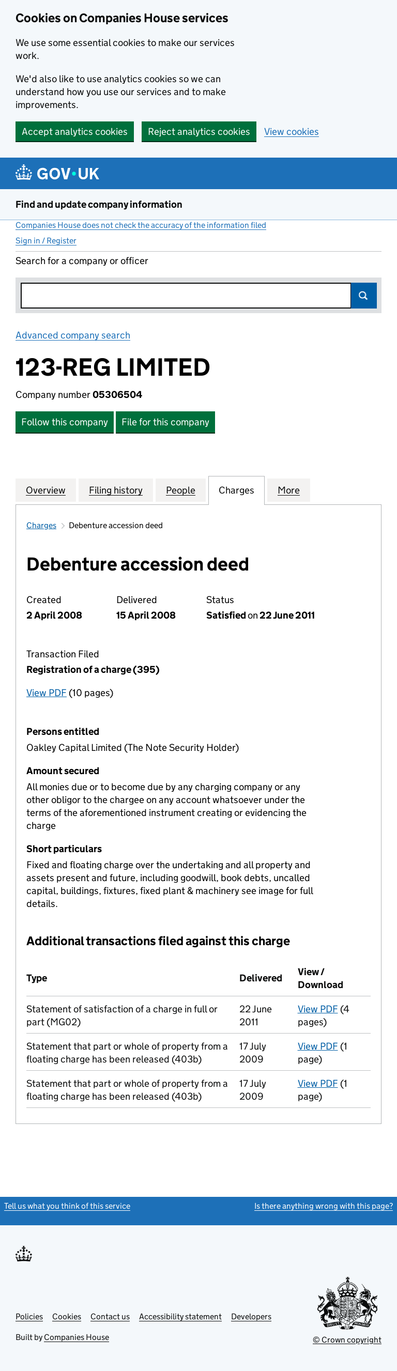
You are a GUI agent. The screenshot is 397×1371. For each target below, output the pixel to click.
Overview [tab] (46, 490)
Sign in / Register (46, 240)
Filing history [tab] (116, 490)
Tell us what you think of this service (67, 1206)
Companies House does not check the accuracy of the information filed (141, 225)
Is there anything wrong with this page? (323, 1206)
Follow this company (64, 422)
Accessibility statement (180, 1316)
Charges (41, 525)
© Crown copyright (347, 1340)
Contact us (110, 1316)
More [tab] (289, 490)
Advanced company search (73, 335)
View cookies (291, 131)
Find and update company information (99, 204)
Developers (251, 1316)
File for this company (165, 422)
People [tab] (180, 490)
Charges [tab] (236, 490)
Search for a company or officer (82, 261)
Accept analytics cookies (75, 131)
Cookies (66, 1316)
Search (364, 296)
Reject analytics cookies (199, 131)
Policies (29, 1316)
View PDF (46, 693)
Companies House (76, 1337)
